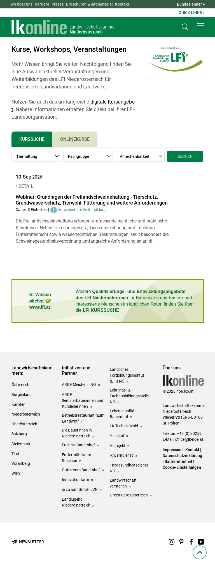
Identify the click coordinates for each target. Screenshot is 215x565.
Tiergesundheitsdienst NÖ (129, 468)
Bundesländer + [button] (191, 4)
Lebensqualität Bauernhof (123, 414)
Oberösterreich (24, 424)
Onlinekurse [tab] (75, 139)
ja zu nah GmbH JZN (80, 489)
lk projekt (117, 445)
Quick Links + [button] (192, 12)
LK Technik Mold (124, 426)
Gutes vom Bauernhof (81, 470)
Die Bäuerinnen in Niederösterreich (77, 433)
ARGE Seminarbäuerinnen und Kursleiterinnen (82, 400)
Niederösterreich (25, 414)
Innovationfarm (75, 479)
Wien (15, 473)
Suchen (185, 156)
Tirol (15, 453)
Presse (58, 4)
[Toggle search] (185, 27)
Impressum (173, 449)
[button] (200, 26)
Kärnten (18, 404)
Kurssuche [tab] (32, 139)
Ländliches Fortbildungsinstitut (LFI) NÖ (127, 375)
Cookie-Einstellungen (182, 467)
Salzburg (19, 434)
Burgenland (21, 394)
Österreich (20, 384)
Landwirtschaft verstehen (123, 483)
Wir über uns (21, 4)
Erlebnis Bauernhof (78, 445)
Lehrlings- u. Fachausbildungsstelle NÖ (129, 396)
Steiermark (20, 444)
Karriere (42, 4)
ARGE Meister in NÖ (79, 384)
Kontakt (122, 4)
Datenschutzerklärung (182, 455)
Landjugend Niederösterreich (76, 502)
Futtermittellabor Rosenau (76, 458)
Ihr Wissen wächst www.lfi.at (39, 301)
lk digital (117, 435)
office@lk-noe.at (189, 439)
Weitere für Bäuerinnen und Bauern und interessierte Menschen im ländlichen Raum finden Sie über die (135, 301)
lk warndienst (121, 455)
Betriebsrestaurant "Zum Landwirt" (83, 418)
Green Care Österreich (129, 495)
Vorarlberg (20, 463)
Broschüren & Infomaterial (89, 4)
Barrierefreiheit (178, 461)
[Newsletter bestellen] (27, 542)
